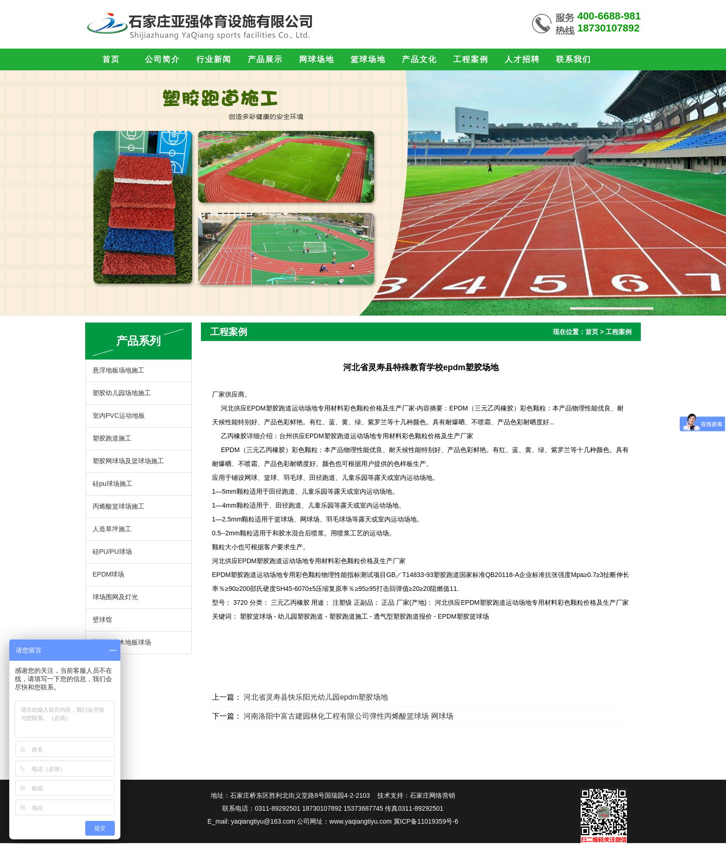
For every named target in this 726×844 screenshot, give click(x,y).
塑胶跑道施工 (112, 438)
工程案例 (470, 59)
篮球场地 (368, 59)
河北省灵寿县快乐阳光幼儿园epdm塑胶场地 (316, 697)
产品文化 (419, 59)
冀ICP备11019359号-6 (426, 821)
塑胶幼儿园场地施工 (122, 393)
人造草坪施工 (112, 529)
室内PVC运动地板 (119, 415)
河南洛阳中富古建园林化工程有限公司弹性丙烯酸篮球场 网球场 (348, 716)
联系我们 (573, 59)
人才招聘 (522, 59)
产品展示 (265, 59)
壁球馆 (102, 619)
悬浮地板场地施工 (118, 370)
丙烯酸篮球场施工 (118, 506)
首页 (111, 59)
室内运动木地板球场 (122, 642)
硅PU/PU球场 (112, 551)
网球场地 (316, 59)
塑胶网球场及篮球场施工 (128, 461)
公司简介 (162, 59)
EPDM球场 (108, 574)
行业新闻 (214, 59)
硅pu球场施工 (112, 483)
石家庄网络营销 (432, 795)
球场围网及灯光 (115, 597)
